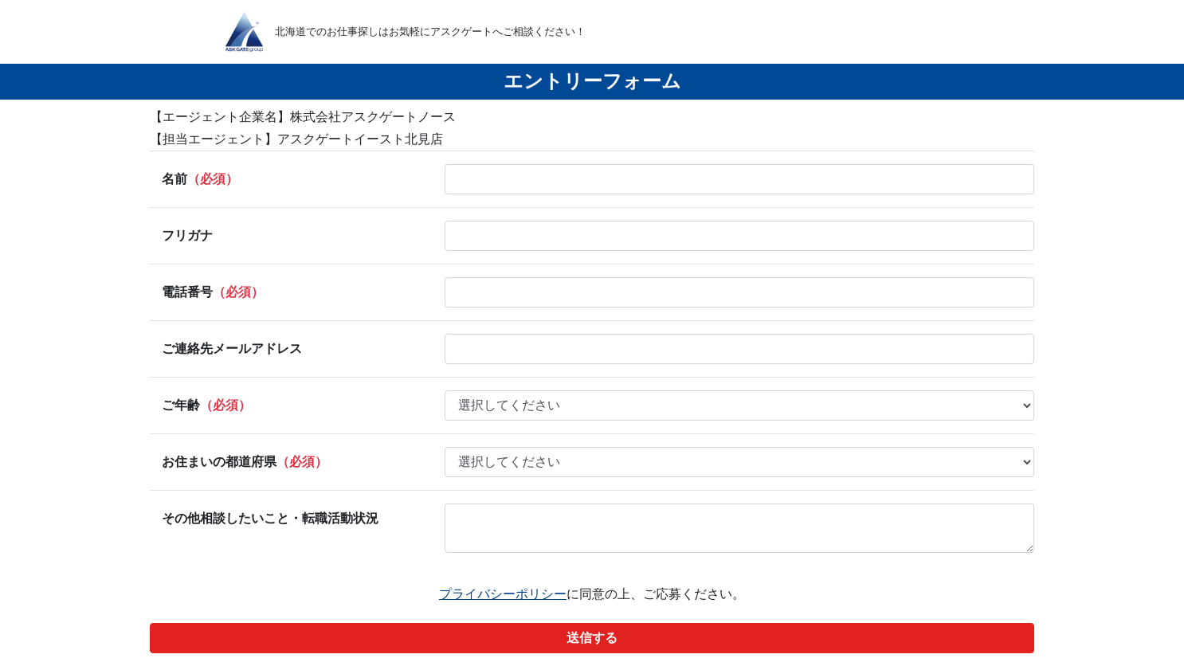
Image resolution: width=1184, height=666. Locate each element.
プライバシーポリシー (503, 593)
